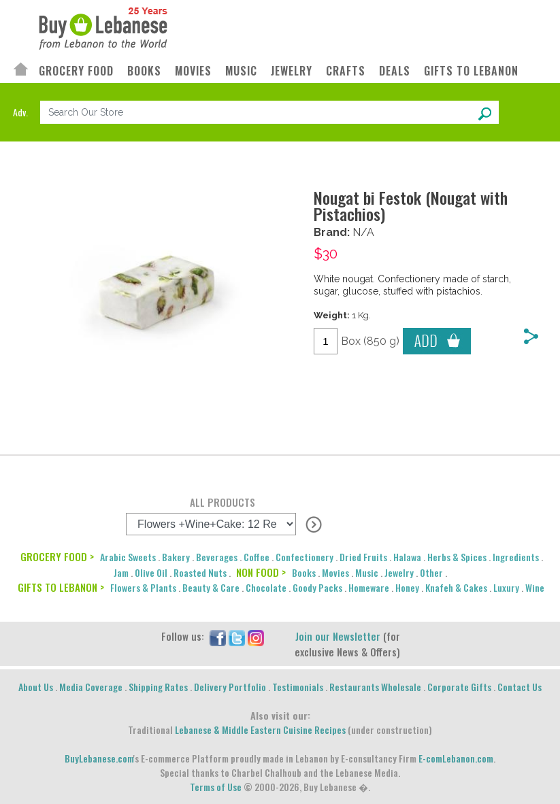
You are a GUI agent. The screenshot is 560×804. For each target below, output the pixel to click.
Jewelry (399, 572)
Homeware (368, 587)
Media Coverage (90, 687)
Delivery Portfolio (230, 687)
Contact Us (519, 687)
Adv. (20, 112)
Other (431, 572)
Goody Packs (317, 587)
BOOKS (144, 71)
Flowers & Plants (143, 587)
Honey (407, 587)
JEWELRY (291, 71)
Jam (121, 572)
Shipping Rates (158, 687)
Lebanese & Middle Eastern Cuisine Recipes (260, 729)
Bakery (176, 557)
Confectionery (304, 557)
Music (366, 572)
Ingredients (516, 557)
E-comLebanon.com (455, 758)
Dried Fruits (363, 557)
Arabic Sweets (128, 557)
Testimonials (297, 687)
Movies (335, 572)
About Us (35, 687)
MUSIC (241, 71)
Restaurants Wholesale (375, 687)
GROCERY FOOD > (57, 556)
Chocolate (266, 587)
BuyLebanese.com (99, 758)
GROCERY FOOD (76, 71)
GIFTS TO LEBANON (471, 71)
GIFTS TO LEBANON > (61, 587)
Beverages (216, 557)
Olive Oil (151, 572)
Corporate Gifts (459, 687)
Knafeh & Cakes (456, 587)
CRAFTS (345, 71)
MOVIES (193, 71)
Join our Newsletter (337, 636)
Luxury (506, 587)
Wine (534, 587)
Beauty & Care (211, 587)
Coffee (256, 557)
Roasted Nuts (200, 572)
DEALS (394, 71)
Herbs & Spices (457, 557)
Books (304, 572)
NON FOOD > (261, 572)
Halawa (407, 557)
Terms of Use (216, 787)
